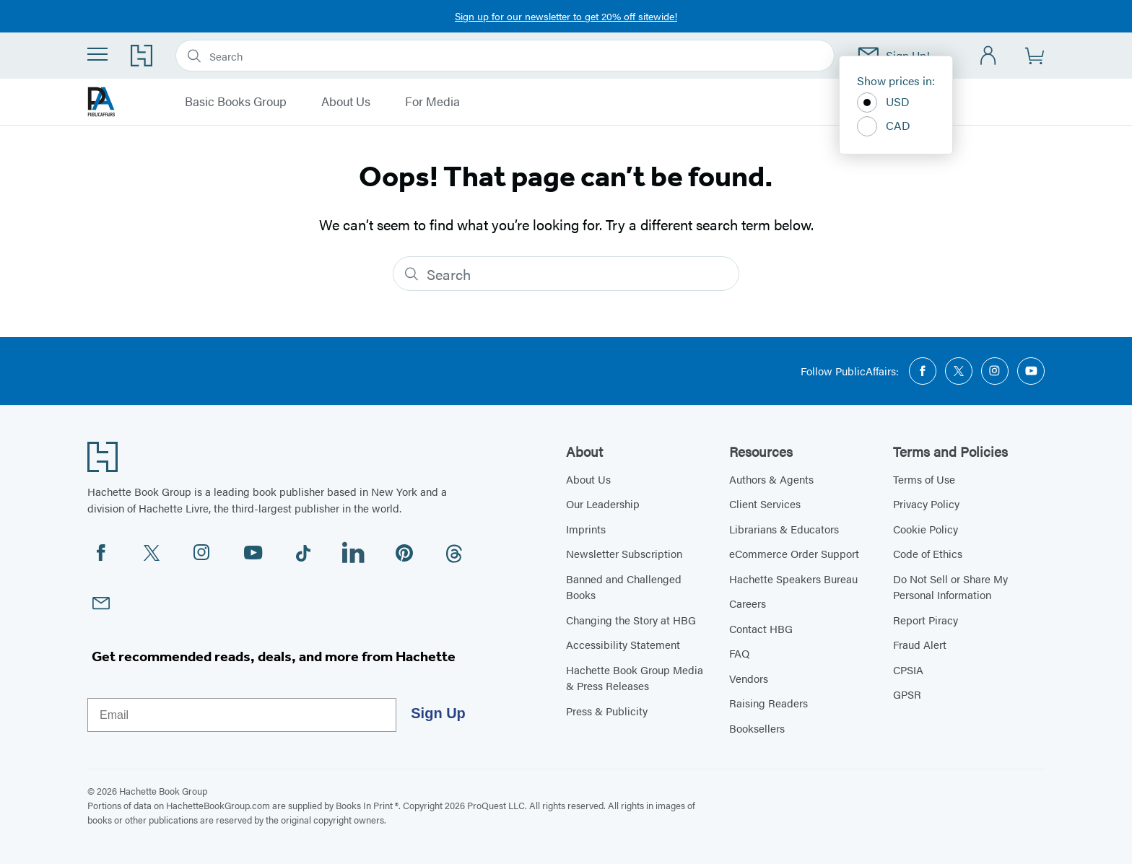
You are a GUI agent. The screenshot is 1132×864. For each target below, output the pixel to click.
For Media (432, 102)
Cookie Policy (925, 528)
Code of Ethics (927, 553)
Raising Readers (768, 702)
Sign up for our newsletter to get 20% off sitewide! (566, 16)
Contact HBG (761, 628)
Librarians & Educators (784, 528)
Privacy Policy (926, 503)
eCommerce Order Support (794, 553)
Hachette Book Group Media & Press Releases (634, 678)
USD (883, 102)
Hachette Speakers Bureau (793, 578)
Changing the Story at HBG (631, 619)
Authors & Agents (771, 478)
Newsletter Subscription (624, 553)
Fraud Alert (919, 644)
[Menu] (97, 54)
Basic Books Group (236, 102)
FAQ (739, 652)
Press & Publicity (607, 710)
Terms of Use (924, 478)
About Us (345, 102)
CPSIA (908, 669)
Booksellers (757, 728)
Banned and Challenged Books (624, 587)
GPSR (907, 694)
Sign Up (438, 713)
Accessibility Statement (623, 644)
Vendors (748, 678)
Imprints (586, 528)
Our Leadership (603, 503)
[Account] (988, 56)
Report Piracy (925, 619)
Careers (747, 603)
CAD (883, 126)
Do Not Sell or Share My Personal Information (950, 587)
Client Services (765, 503)
